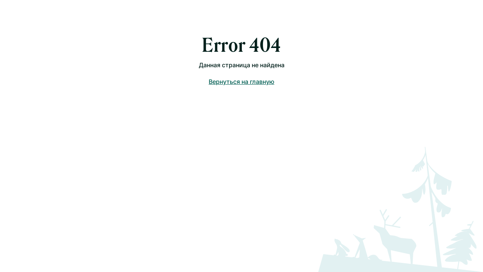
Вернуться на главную (241, 81)
